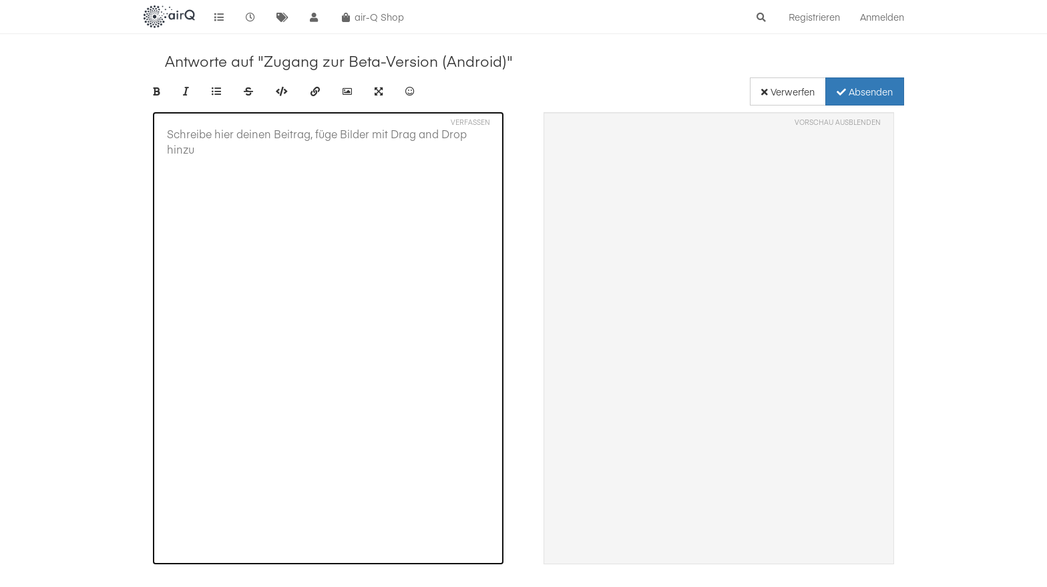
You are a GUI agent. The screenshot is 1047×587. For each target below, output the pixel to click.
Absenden (865, 91)
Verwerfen (788, 91)
